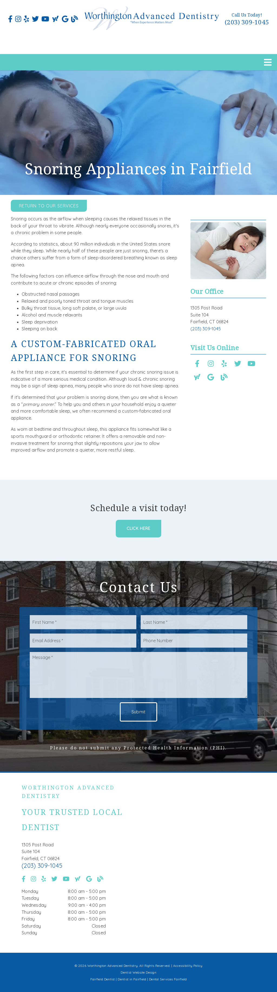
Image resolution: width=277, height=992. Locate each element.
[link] (10, 19)
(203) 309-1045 (247, 22)
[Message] (138, 675)
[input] (83, 622)
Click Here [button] (139, 528)
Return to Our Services (49, 205)
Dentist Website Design (138, 972)
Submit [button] (138, 711)
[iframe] (202, 863)
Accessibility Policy (188, 966)
